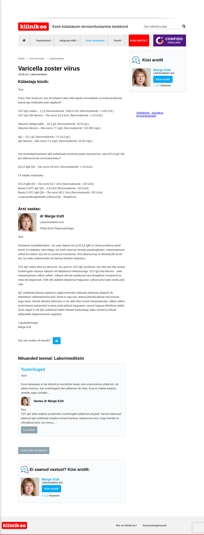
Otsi (184, 26)
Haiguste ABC (68, 40)
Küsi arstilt (138, 40)
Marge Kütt (168, 71)
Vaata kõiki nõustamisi (33, 450)
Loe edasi (29, 429)
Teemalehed (43, 40)
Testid (117, 40)
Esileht (21, 58)
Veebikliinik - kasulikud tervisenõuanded (149, 114)
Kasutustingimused (154, 525)
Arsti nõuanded (95, 40)
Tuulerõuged (33, 369)
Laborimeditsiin (56, 58)
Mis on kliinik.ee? (126, 525)
